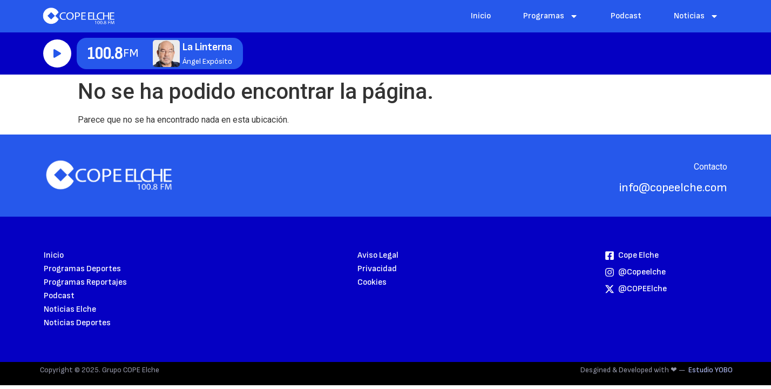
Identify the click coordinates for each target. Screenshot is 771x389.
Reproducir (57, 53)
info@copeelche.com (673, 187)
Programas (550, 16)
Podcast (626, 16)
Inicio (481, 16)
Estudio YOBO (710, 369)
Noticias (696, 16)
